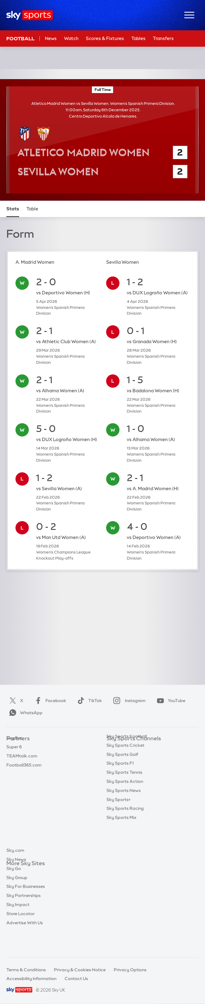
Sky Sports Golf (122, 784)
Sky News (16, 881)
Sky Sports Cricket (125, 775)
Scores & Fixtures (105, 38)
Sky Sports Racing (125, 838)
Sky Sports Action (124, 811)
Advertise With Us (24, 945)
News (51, 38)
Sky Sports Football (126, 766)
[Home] (29, 15)
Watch (71, 38)
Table (32, 208)
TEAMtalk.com (21, 766)
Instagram (128, 700)
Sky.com (15, 872)
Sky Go (13, 891)
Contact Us (76, 978)
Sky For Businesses (25, 908)
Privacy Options (130, 970)
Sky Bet (14, 748)
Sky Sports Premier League (133, 757)
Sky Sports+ (118, 829)
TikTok (88, 700)
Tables (138, 38)
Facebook (49, 700)
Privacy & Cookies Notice (80, 970)
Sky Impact (17, 927)
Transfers (163, 38)
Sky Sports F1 (120, 793)
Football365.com (24, 775)
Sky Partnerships (23, 917)
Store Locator (20, 936)
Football (20, 38)
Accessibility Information (31, 978)
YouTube (169, 700)
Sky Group (16, 900)
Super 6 (14, 757)
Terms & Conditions (26, 970)
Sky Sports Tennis (124, 802)
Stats (12, 208)
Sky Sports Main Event (129, 748)
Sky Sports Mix (121, 847)
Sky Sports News (123, 820)
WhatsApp (24, 713)
